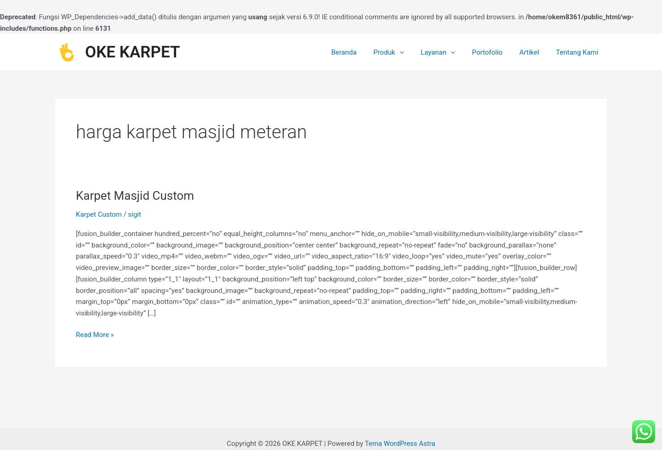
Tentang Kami (579, 52)
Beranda (360, 52)
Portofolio (494, 52)
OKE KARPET (132, 52)
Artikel (534, 52)
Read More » (95, 334)
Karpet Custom (99, 214)
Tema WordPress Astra (400, 443)
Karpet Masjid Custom (135, 195)
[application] (413, 52)
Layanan (448, 52)
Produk (402, 52)
